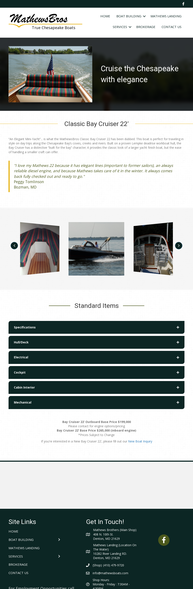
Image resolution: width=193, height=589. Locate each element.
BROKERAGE (145, 27)
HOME (105, 16)
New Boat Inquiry (140, 441)
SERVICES (120, 27)
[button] (14, 245)
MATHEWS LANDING (166, 16)
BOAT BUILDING (128, 16)
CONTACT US (171, 27)
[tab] (96, 327)
